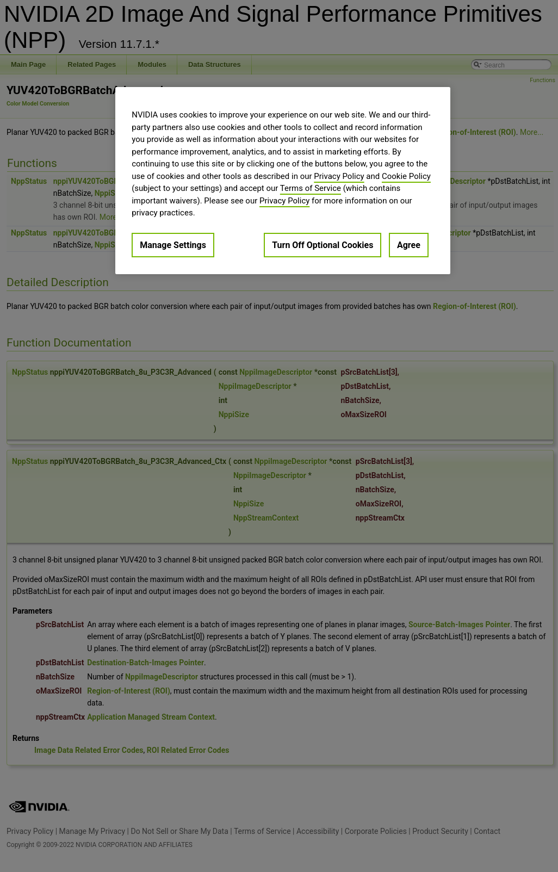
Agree (408, 245)
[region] (282, 180)
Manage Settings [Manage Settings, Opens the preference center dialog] (173, 245)
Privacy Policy (339, 176)
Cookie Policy (406, 176)
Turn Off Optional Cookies (322, 245)
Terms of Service (310, 188)
